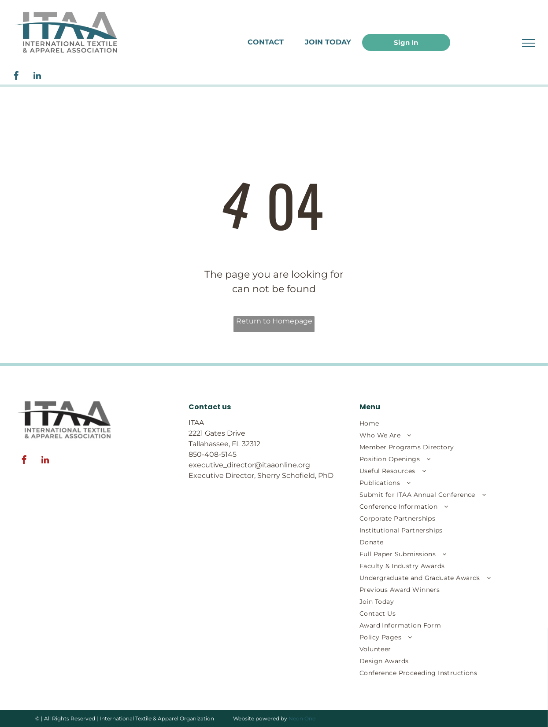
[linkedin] (37, 76)
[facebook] (16, 76)
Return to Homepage (274, 321)
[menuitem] (427, 424)
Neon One (302, 718)
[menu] (528, 43)
